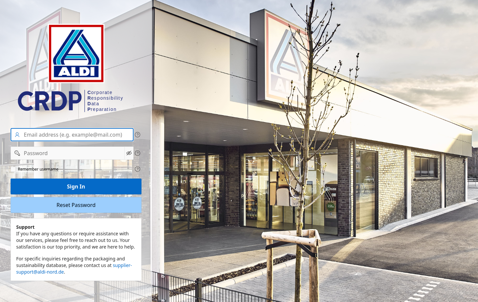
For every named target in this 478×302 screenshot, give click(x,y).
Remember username (38, 169)
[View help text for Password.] (137, 153)
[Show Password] (129, 153)
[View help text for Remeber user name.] (137, 169)
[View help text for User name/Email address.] (137, 134)
